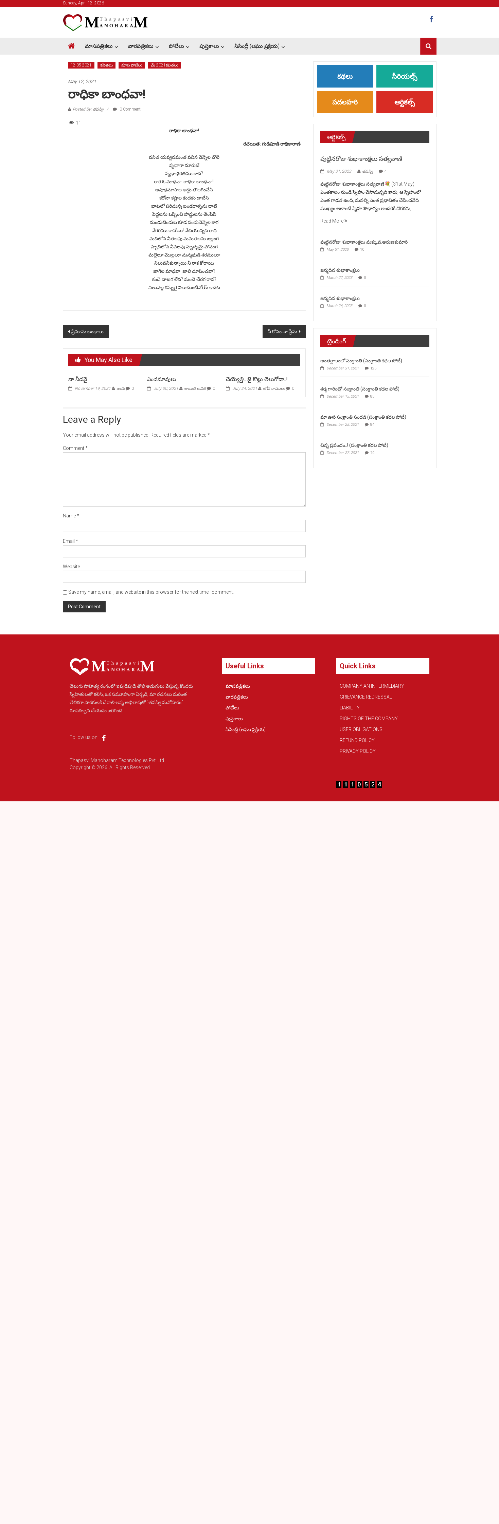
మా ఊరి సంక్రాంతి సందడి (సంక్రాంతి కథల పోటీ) (363, 417)
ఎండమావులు (161, 379)
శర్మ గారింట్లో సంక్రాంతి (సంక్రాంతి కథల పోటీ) (359, 389)
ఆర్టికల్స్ (404, 102)
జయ (121, 388)
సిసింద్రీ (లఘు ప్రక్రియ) (257, 46)
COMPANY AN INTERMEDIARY (372, 686)
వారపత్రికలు (141, 46)
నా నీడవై (77, 379)
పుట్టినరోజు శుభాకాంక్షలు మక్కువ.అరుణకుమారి (364, 242)
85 (372, 396)
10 (362, 249)
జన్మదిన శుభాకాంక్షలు (340, 270)
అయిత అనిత (195, 388)
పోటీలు (176, 46)
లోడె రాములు (274, 388)
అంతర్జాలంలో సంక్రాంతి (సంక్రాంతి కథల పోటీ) (361, 360)
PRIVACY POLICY (358, 751)
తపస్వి (367, 171)
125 (373, 368)
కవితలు (106, 65)
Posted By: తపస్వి (88, 109)
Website (71, 566)
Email (70, 541)
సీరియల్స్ (404, 76)
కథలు (345, 76)
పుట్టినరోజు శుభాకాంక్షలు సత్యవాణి (361, 158)
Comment (75, 448)
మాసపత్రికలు (99, 46)
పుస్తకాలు (209, 46)
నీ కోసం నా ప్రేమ (282, 331)
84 (372, 424)
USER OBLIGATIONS (361, 729)
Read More (333, 221)
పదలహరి (345, 102)
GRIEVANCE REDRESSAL (366, 697)
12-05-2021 (81, 65)
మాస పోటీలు (131, 65)
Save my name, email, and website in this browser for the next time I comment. (151, 592)
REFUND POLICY (357, 740)
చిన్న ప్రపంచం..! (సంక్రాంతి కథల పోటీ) (354, 445)
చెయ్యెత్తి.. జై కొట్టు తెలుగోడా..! (257, 379)
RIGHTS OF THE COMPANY (369, 718)
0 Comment (127, 109)
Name (71, 515)
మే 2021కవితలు (164, 65)
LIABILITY (350, 707)
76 (372, 453)
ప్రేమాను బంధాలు (87, 331)
